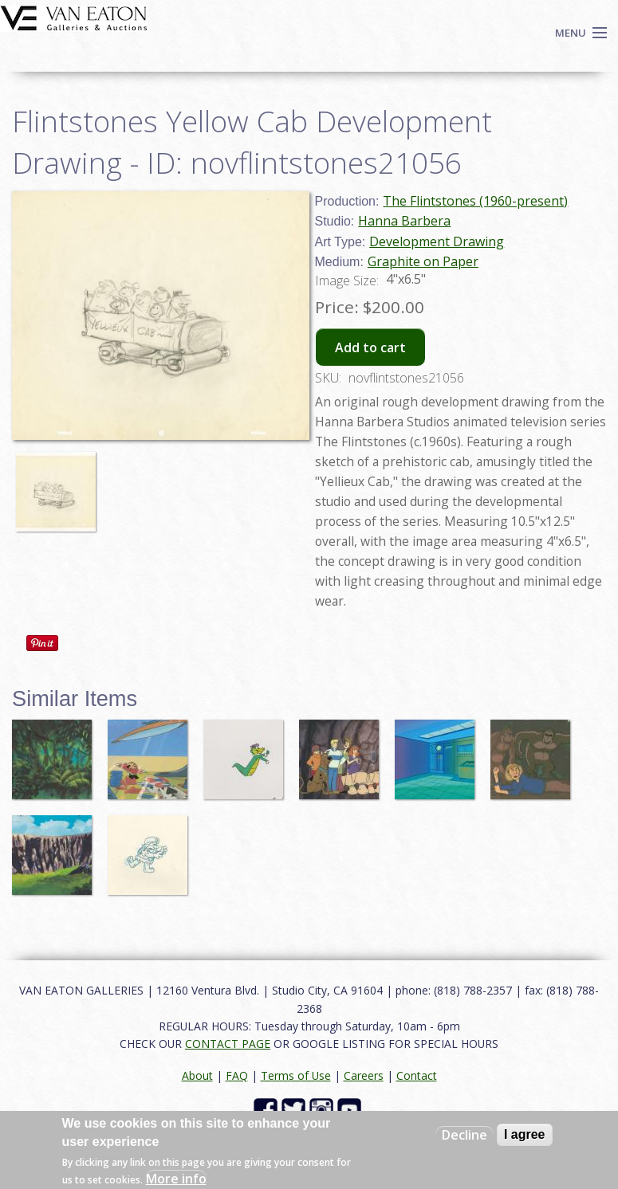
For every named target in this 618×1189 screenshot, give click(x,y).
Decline (464, 1135)
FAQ (237, 1075)
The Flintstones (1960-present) (475, 201)
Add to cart (370, 347)
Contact (416, 1075)
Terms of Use (296, 1075)
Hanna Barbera (404, 221)
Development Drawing (436, 241)
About (197, 1075)
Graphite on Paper (423, 261)
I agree (524, 1134)
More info (176, 1178)
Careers (364, 1075)
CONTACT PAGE (227, 1043)
